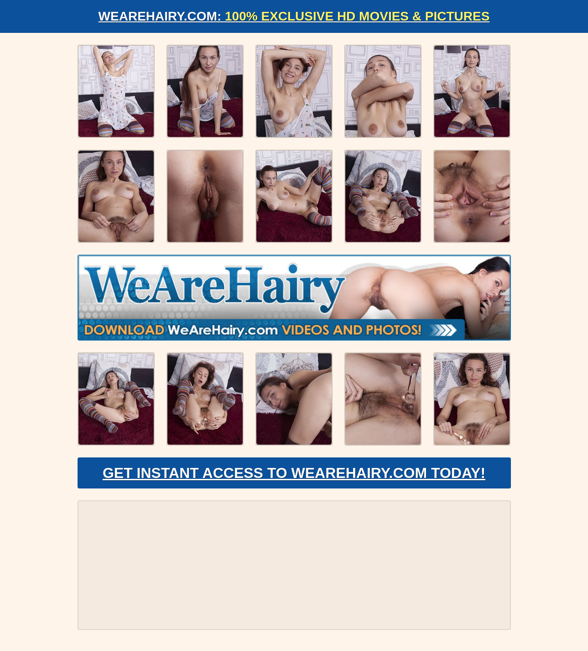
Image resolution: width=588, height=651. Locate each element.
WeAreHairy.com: (294, 16)
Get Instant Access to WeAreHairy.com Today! (294, 473)
